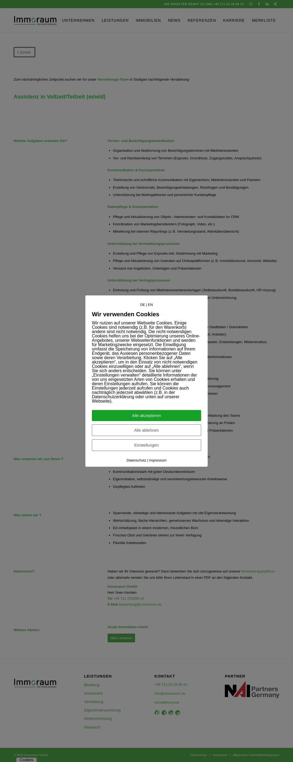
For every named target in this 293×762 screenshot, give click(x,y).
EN (150, 305)
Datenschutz (136, 460)
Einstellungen (146, 445)
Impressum (157, 460)
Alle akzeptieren (146, 415)
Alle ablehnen (146, 430)
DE (142, 305)
